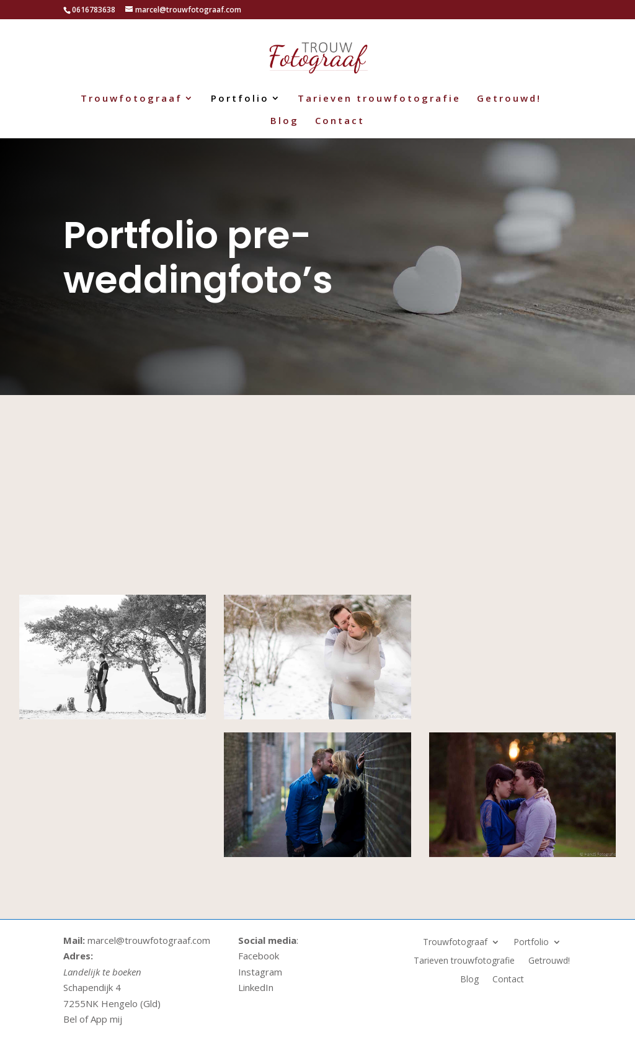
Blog (284, 121)
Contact (340, 121)
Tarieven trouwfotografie (379, 99)
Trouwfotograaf (131, 99)
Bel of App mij (92, 1019)
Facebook (258, 955)
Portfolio (240, 99)
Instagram (260, 972)
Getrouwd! (509, 99)
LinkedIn (255, 987)
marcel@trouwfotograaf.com (147, 940)
